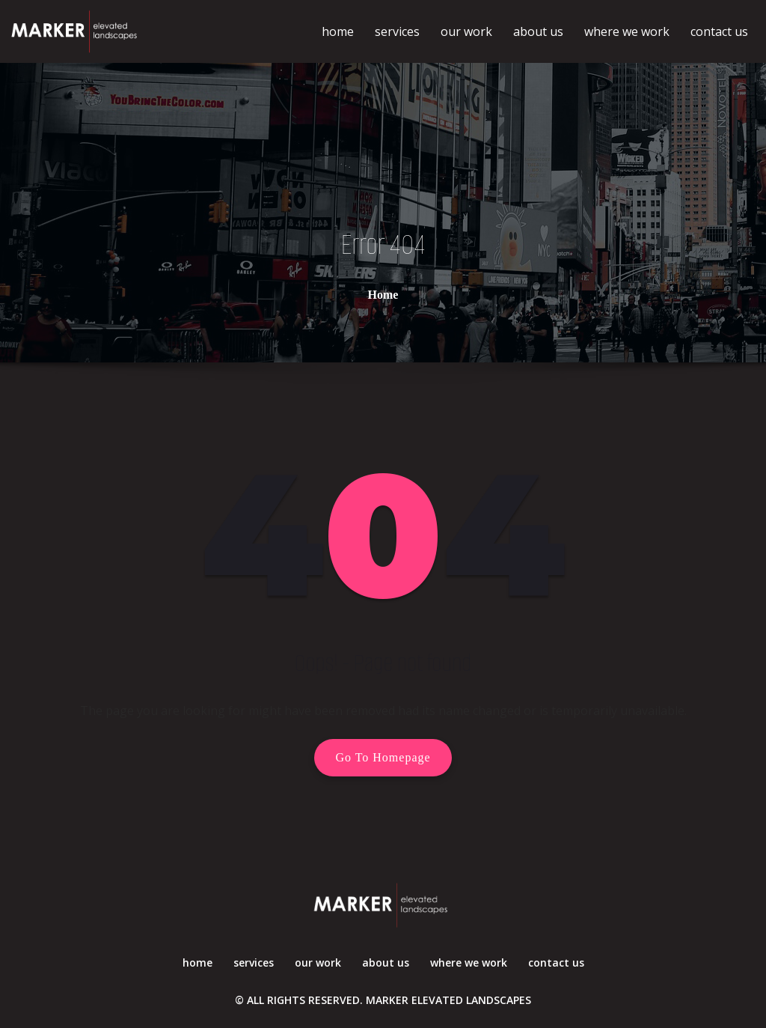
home (338, 31)
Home (383, 294)
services (397, 31)
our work (466, 31)
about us (538, 31)
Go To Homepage (382, 757)
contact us (719, 31)
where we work (627, 31)
